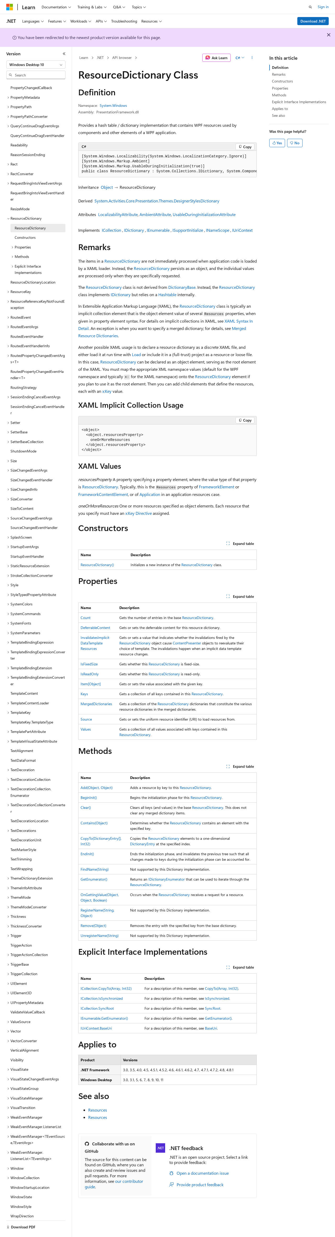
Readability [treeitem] (19, 130)
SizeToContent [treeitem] (22, 494)
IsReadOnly (90, 673)
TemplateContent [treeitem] (24, 678)
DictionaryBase (182, 287)
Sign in (323, 6)
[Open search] (310, 7)
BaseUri (211, 1028)
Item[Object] (91, 683)
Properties (280, 88)
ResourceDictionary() (97, 564)
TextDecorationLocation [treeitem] (29, 806)
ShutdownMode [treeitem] (23, 436)
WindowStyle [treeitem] (20, 1192)
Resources (97, 1110)
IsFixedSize (89, 663)
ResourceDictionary (122, 261)
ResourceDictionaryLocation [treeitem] (32, 267)
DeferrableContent (95, 627)
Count (86, 617)
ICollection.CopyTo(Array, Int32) (106, 988)
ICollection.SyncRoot (97, 1008)
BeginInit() (89, 797)
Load (136, 354)
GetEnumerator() (94, 879)
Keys (84, 693)
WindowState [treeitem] (21, 1182)
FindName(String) (95, 869)
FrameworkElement (216, 486)
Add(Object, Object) (97, 787)
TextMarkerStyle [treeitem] (23, 835)
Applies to (280, 108)
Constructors (282, 81)
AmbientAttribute (155, 214)
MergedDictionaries (96, 703)
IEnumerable (158, 230)
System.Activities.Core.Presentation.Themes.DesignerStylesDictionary (156, 200)
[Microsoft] (9, 7)
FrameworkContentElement (103, 494)
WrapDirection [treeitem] (22, 1201)
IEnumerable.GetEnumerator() (104, 1018)
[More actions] (252, 58)
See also (278, 115)
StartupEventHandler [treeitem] (27, 541)
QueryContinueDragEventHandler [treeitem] (37, 121)
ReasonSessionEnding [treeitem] (27, 140)
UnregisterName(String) (100, 935)
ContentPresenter (187, 642)
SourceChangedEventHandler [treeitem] (34, 513)
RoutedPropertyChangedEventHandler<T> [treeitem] (37, 360)
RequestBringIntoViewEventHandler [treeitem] (37, 181)
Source (86, 719)
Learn (83, 57)
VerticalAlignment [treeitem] (24, 1035)
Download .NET (313, 21)
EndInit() (87, 853)
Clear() (86, 807)
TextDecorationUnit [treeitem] (25, 825)
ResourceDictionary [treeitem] (30, 213)
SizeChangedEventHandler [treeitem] (31, 465)
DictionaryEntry (142, 843)
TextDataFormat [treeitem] (23, 745)
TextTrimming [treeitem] (21, 844)
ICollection (111, 230)
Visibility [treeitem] (17, 1045)
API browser (122, 57)
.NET (100, 57)
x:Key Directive (138, 513)
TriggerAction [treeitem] (21, 930)
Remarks (279, 74)
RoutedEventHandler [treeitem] (26, 321)
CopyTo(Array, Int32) (221, 988)
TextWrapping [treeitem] (21, 854)
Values (86, 729)
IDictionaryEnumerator (166, 879)
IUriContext (242, 230)
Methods (279, 94)
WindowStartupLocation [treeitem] (29, 1172)
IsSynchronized (217, 998)
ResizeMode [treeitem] (20, 194)
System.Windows (113, 105)
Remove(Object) (93, 925)
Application (149, 494)
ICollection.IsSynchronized (102, 998)
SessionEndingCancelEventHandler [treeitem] (37, 395)
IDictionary (134, 230)
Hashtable (167, 294)
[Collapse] (64, 53)
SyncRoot (212, 1008)
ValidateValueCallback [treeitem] (27, 997)
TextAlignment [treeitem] (21, 736)
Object (107, 187)
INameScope (217, 230)
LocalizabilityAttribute (118, 214)
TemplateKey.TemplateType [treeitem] (31, 707)
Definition (280, 67)
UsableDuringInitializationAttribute (204, 214)
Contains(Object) (94, 822)
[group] (167, 164)
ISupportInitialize (187, 230)
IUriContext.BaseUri (96, 1028)
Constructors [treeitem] (25, 222)
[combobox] (35, 64)
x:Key (106, 391)
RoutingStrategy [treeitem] (23, 373)
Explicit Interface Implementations (299, 101)
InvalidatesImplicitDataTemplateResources (95, 643)
